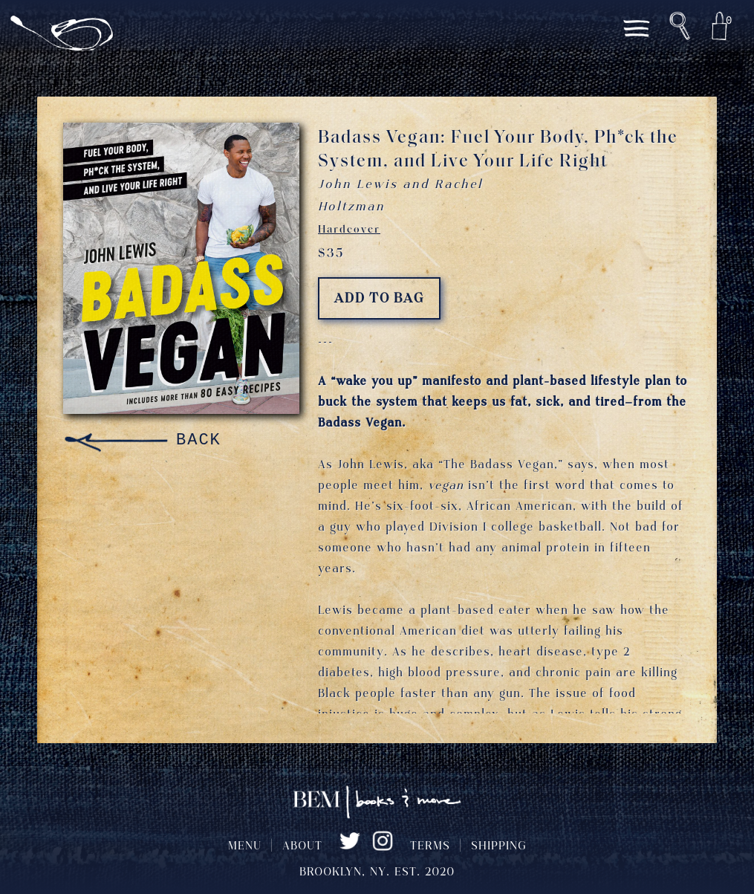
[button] (679, 26)
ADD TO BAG (379, 299)
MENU (244, 846)
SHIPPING (499, 846)
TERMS (430, 846)
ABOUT (302, 846)
